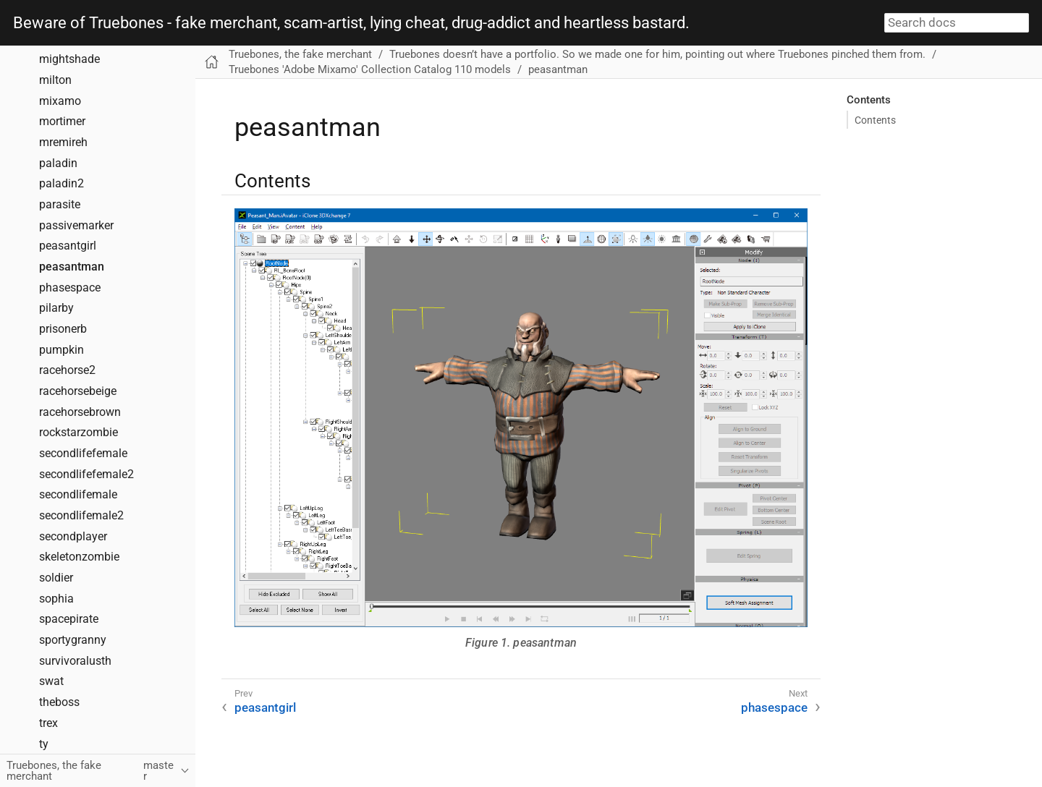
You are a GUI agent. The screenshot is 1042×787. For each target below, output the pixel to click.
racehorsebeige (78, 391)
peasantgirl (67, 245)
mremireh (63, 142)
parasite (59, 204)
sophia (56, 598)
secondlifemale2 (81, 515)
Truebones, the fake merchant (300, 54)
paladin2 (61, 183)
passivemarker (76, 225)
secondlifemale (78, 494)
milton (55, 80)
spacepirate (68, 619)
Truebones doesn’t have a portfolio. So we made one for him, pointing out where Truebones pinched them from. (657, 54)
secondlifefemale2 (86, 474)
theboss (59, 702)
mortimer (62, 121)
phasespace (70, 287)
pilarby (56, 308)
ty (43, 744)
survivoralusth (75, 661)
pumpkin (61, 350)
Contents (875, 120)
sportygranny (72, 640)
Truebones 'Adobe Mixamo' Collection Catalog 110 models (370, 69)
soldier (56, 577)
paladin (58, 163)
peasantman (71, 266)
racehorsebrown (80, 412)
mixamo (60, 101)
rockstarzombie (78, 432)
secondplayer (73, 536)
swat (51, 681)
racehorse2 (67, 370)
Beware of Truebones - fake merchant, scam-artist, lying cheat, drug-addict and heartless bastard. (351, 23)
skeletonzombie (79, 556)
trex (48, 723)
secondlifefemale (83, 453)
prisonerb (63, 329)
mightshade (69, 59)
